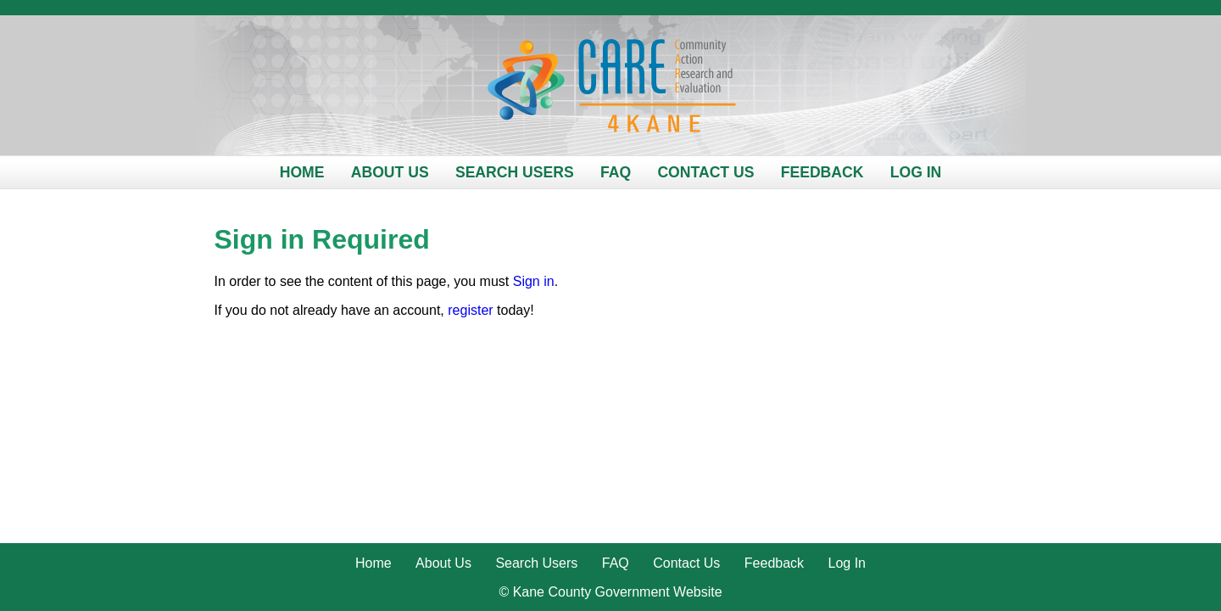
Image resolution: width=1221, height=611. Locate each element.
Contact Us (705, 172)
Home (302, 172)
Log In (916, 172)
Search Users (514, 172)
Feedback (822, 172)
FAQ (615, 172)
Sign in (534, 281)
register (470, 310)
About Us (390, 172)
